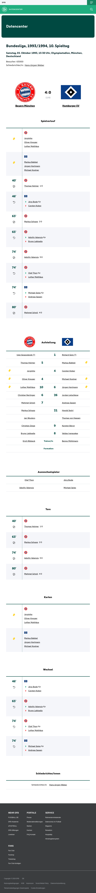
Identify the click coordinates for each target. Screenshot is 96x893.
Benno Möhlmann (70, 441)
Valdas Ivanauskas (70, 433)
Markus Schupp (31, 222)
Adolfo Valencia (35, 237)
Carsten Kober (34, 206)
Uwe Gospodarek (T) (26, 355)
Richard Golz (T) (69, 355)
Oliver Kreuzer (30, 142)
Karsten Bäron (68, 426)
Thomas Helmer (31, 186)
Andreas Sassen (35, 297)
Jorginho (28, 138)
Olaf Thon (32, 273)
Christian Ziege (28, 426)
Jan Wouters (29, 418)
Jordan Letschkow (70, 395)
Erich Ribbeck (29, 441)
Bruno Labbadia (35, 241)
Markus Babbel (31, 162)
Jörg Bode (33, 202)
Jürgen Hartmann (32, 166)
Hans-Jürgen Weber (34, 65)
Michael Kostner (31, 170)
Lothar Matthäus (31, 146)
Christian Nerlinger (26, 395)
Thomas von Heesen (71, 418)
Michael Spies (34, 293)
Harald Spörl (68, 411)
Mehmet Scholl (31, 313)
